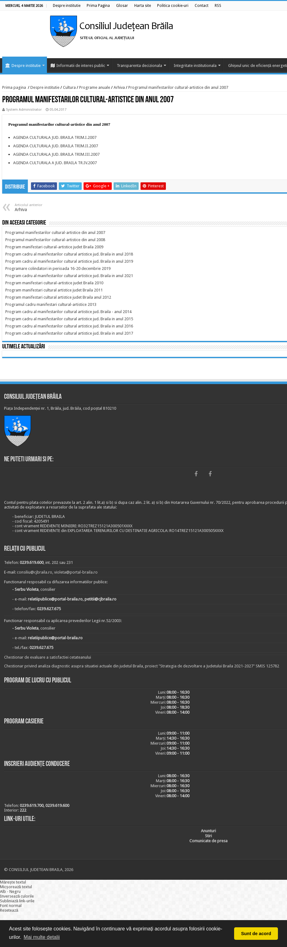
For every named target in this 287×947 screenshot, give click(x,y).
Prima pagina (14, 87)
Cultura (69, 87)
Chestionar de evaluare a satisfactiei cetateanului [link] (47, 657)
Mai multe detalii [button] (42, 937)
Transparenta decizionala (139, 65)
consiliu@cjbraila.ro (34, 572)
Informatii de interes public (78, 65)
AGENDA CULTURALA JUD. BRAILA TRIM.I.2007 (54, 137)
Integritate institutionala (195, 65)
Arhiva (119, 87)
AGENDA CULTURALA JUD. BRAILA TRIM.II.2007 (55, 146)
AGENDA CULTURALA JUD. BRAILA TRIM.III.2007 (56, 154)
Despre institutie (23, 65)
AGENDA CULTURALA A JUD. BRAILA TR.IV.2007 (55, 162)
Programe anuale (94, 87)
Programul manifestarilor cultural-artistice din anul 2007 (178, 87)
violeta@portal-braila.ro (76, 572)
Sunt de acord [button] (256, 933)
